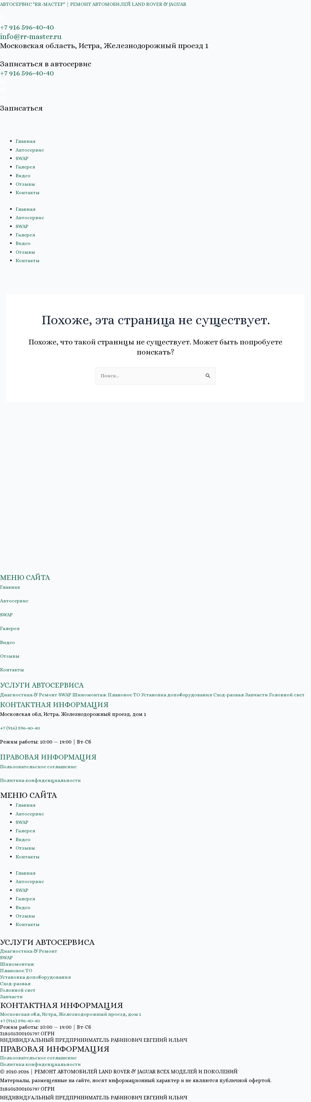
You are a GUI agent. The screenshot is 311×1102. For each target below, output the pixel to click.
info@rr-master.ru (33, 36)
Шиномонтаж (93, 686)
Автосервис (30, 150)
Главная (26, 141)
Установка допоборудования (182, 686)
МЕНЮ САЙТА (28, 569)
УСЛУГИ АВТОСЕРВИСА (47, 676)
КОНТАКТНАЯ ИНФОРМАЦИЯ (61, 704)
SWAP (22, 158)
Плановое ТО (128, 686)
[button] (155, 569)
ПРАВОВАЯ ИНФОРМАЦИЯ (54, 757)
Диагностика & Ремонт (30, 686)
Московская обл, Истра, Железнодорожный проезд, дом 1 (73, 1014)
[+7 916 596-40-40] (2, 18)
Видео (23, 175)
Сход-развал (236, 686)
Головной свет (18, 990)
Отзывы (26, 184)
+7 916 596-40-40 (28, 27)
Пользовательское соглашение (39, 767)
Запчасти (264, 686)
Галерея (26, 167)
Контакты (28, 192)
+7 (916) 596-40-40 (21, 728)
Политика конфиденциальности (41, 780)
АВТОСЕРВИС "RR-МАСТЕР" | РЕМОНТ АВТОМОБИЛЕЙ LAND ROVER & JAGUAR (97, 4)
